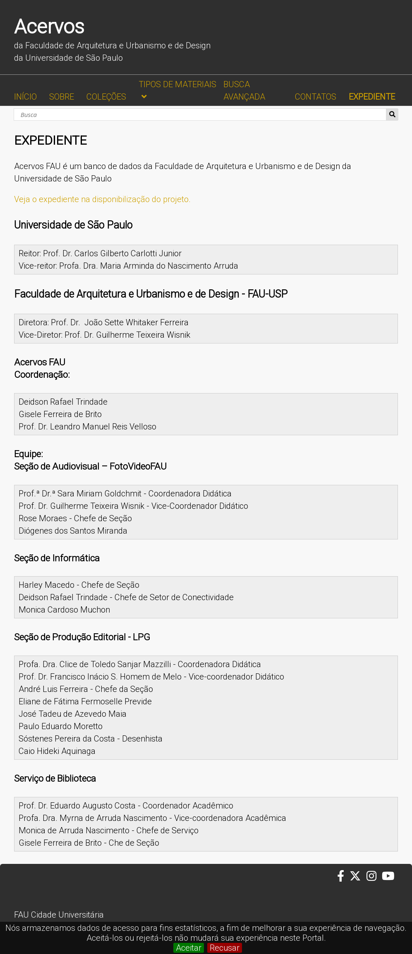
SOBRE (61, 97)
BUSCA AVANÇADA (244, 90)
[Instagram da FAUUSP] (374, 876)
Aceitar (188, 948)
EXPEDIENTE (372, 97)
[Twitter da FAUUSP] (358, 876)
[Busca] (200, 114)
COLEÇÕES (106, 97)
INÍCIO (25, 97)
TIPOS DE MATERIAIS (177, 84)
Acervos (49, 26)
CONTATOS (315, 97)
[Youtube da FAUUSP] (389, 876)
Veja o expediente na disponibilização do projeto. (102, 199)
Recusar (225, 948)
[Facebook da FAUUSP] (343, 876)
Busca (392, 114)
